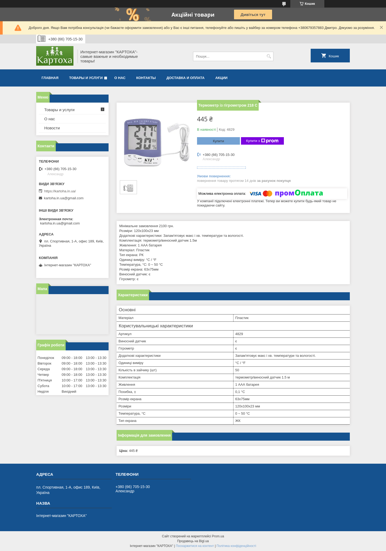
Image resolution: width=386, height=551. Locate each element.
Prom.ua (218, 536)
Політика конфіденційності (236, 546)
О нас (120, 78)
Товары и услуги (86, 78)
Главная (50, 78)
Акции (221, 78)
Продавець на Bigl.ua (193, 541)
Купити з (262, 140)
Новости (52, 128)
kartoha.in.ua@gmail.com (64, 198)
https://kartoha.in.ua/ (60, 191)
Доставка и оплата (185, 78)
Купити (218, 141)
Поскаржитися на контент (195, 546)
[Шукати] (268, 56)
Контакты (146, 78)
